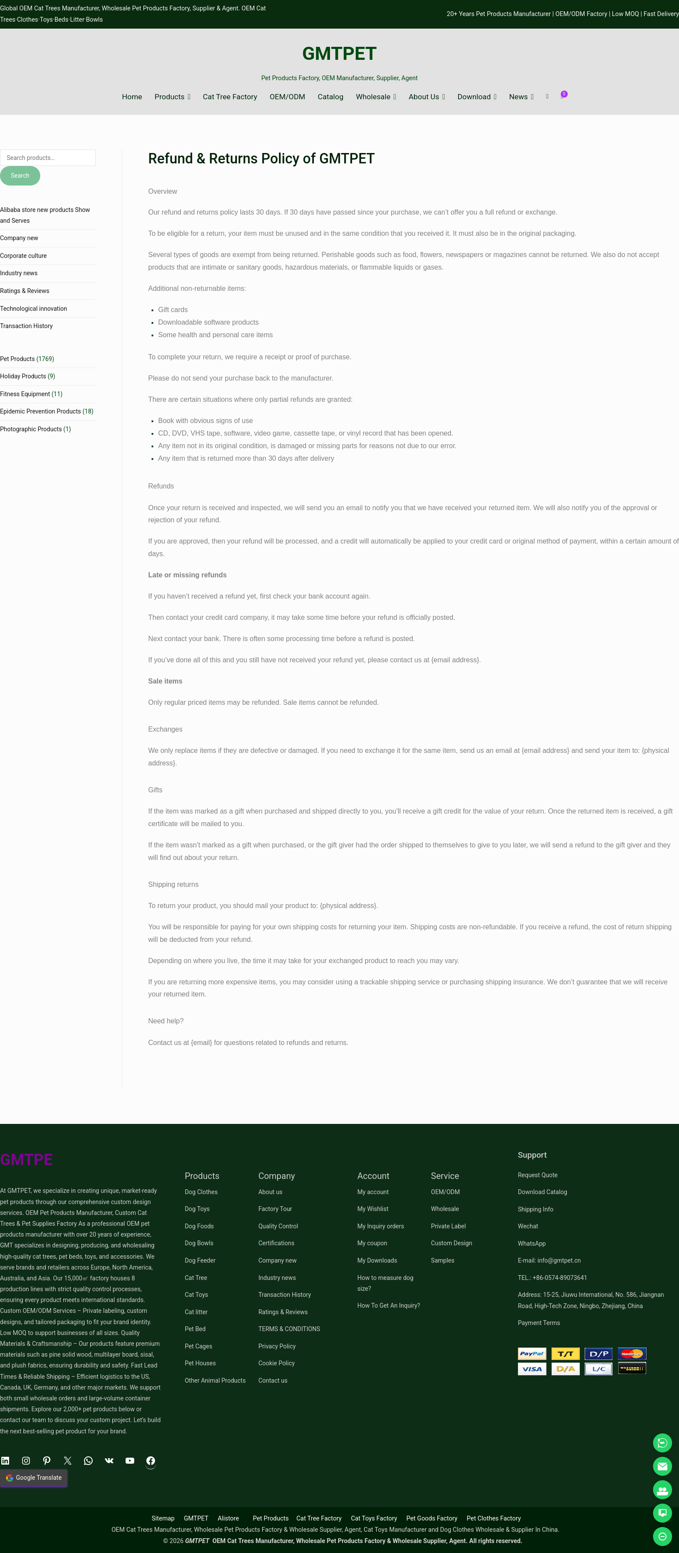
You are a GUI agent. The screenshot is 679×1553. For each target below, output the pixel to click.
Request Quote (538, 1175)
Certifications (276, 1243)
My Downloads (377, 1260)
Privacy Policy (277, 1346)
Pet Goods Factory (431, 1518)
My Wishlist (372, 1208)
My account (373, 1191)
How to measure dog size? (385, 1283)
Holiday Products (23, 376)
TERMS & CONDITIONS (289, 1328)
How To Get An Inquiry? (388, 1305)
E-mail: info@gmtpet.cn (549, 1260)
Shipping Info (535, 1209)
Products (169, 97)
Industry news (19, 273)
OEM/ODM (287, 97)
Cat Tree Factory (230, 97)
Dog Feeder (200, 1260)
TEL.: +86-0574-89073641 (552, 1277)
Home (132, 97)
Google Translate (33, 1478)
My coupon (372, 1243)
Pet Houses (200, 1363)
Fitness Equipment (25, 394)
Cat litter (196, 1312)
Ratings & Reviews (24, 290)
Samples (442, 1260)
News (518, 97)
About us (271, 1191)
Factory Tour (275, 1208)
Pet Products (17, 358)
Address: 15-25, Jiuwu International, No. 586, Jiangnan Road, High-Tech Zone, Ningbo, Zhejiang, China (591, 1300)
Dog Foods (199, 1226)
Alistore (228, 1518)
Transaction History (26, 325)
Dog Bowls (199, 1243)
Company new (19, 237)
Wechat (528, 1226)
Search (20, 175)
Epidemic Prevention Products (40, 411)
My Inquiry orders (380, 1226)
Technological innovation (33, 308)
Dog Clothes (201, 1191)
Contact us (273, 1380)
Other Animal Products (215, 1380)
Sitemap (163, 1518)
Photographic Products (31, 429)
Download (474, 97)
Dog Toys (197, 1208)
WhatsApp (532, 1243)
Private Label (448, 1226)
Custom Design (451, 1243)
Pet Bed (195, 1328)
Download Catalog (542, 1191)
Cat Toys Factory (374, 1518)
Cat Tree (196, 1277)
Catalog (330, 97)
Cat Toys (196, 1294)
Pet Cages (198, 1346)
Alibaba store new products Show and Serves (45, 215)
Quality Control (278, 1226)
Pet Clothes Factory (494, 1518)
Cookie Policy (277, 1363)
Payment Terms (539, 1322)
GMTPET (339, 53)
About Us (424, 97)
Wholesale (373, 97)
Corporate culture (23, 255)
